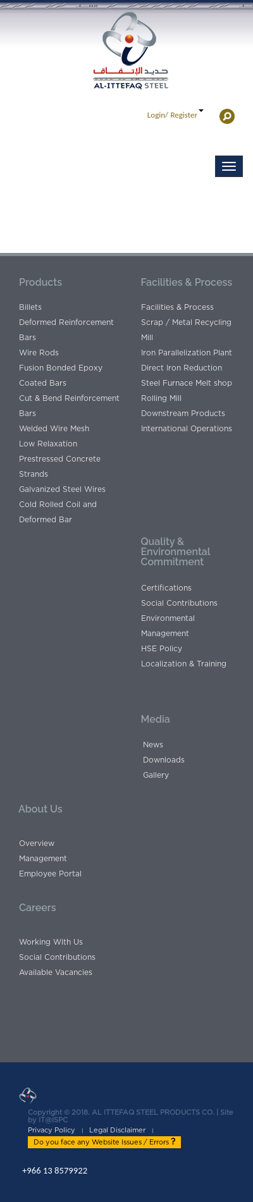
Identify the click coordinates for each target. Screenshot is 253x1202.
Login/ (157, 115)
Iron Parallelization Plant (186, 353)
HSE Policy (161, 649)
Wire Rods (39, 353)
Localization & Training (183, 664)
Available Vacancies (55, 972)
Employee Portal (50, 874)
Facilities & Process (177, 307)
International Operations (186, 428)
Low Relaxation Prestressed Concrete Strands (60, 459)
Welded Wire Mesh (54, 428)
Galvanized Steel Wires (62, 489)
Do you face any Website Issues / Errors (104, 1142)
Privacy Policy (51, 1130)
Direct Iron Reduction (181, 368)
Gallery (156, 775)
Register (183, 115)
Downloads (164, 760)
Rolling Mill (161, 398)
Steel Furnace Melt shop (186, 383)
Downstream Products (183, 413)
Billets (30, 307)
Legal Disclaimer (117, 1130)
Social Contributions (179, 603)
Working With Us (51, 942)
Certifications (166, 588)
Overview (36, 843)
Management (43, 858)
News (153, 745)
